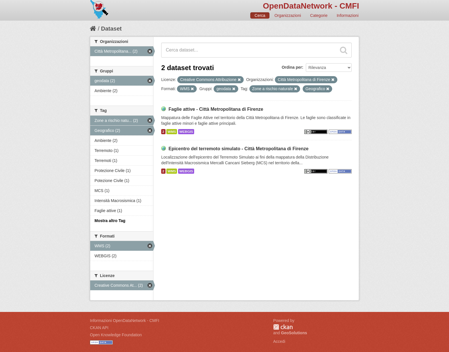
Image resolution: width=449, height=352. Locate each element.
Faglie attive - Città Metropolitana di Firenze (215, 109)
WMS (172, 132)
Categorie (319, 15)
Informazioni (348, 15)
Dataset (111, 28)
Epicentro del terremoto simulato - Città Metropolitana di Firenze (238, 148)
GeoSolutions (294, 333)
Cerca (260, 15)
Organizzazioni (287, 15)
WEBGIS (186, 132)
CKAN (283, 327)
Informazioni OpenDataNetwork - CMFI (124, 320)
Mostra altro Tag (109, 220)
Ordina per (292, 67)
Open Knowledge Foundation (116, 335)
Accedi (279, 341)
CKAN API (99, 327)
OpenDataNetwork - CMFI (311, 5)
